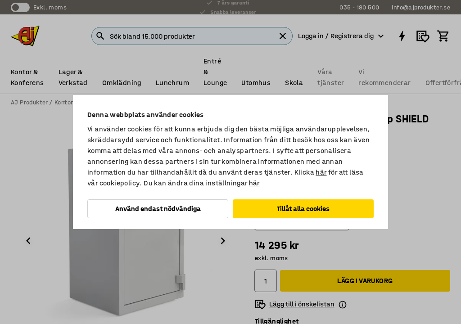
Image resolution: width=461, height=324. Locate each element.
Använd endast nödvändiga (158, 208)
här (321, 172)
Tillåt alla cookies (303, 208)
